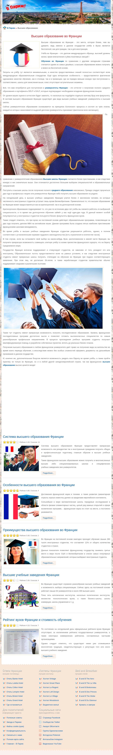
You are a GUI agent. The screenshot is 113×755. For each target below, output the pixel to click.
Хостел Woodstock (51, 700)
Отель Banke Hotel (15, 679)
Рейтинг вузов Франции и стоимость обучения (37, 620)
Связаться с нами (14, 735)
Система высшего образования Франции (33, 437)
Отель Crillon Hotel (15, 687)
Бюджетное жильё (51, 705)
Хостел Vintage (49, 679)
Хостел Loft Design (51, 692)
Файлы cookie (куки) (15, 726)
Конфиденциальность (16, 731)
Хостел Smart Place (51, 683)
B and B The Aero (86, 679)
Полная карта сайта (15, 739)
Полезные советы (14, 718)
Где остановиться (14, 705)
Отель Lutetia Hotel (15, 683)
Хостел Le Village (50, 696)
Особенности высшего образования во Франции (39, 485)
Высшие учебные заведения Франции (31, 575)
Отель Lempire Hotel (15, 692)
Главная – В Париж (15, 744)
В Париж (11, 28)
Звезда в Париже (14, 722)
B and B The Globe (87, 696)
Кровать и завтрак (87, 705)
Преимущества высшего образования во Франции (40, 530)
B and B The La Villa (87, 683)
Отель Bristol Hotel (15, 696)
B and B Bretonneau (87, 687)
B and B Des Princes (88, 692)
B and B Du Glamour (88, 700)
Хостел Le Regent (50, 687)
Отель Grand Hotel (15, 700)
